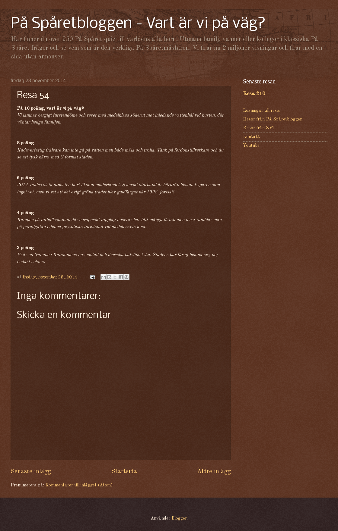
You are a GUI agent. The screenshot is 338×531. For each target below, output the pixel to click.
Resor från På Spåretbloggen (272, 119)
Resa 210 (254, 93)
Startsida (124, 471)
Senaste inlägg (31, 471)
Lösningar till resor (262, 110)
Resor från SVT (259, 128)
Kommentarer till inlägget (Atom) (79, 485)
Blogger (179, 518)
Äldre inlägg (214, 471)
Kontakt (251, 137)
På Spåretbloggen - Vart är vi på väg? (138, 24)
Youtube (251, 145)
